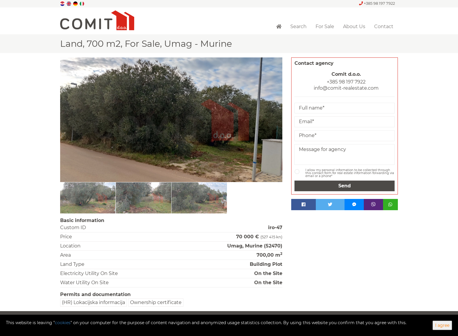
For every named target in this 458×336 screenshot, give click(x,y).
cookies (63, 322)
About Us (354, 26)
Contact (383, 26)
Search (298, 26)
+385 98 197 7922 (377, 3)
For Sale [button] (325, 26)
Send (344, 186)
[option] (88, 197)
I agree (442, 325)
